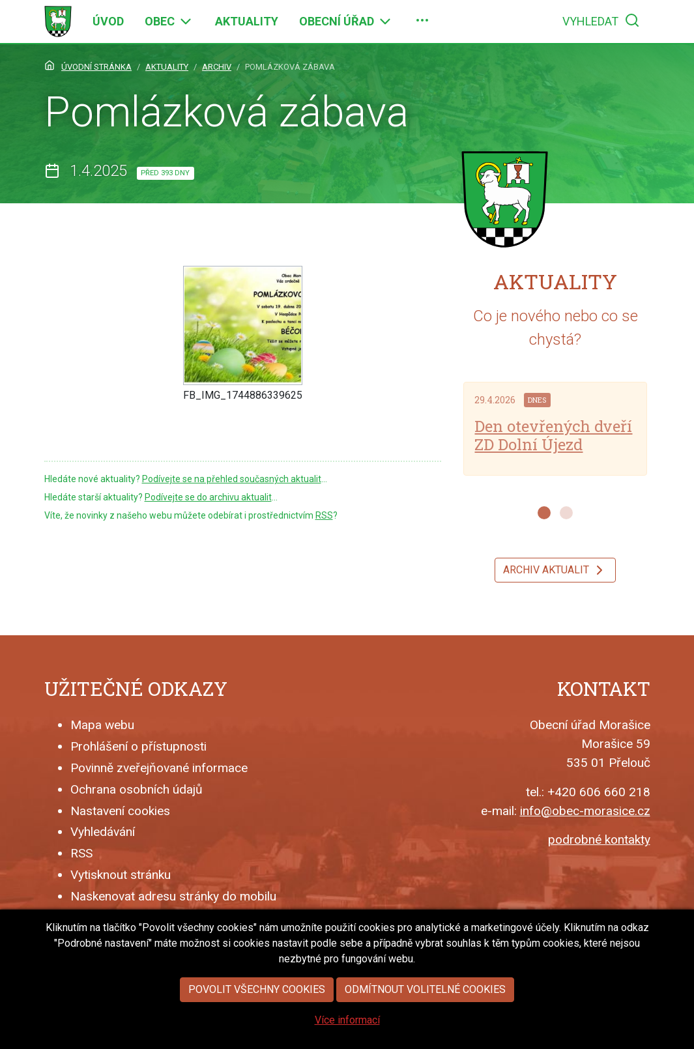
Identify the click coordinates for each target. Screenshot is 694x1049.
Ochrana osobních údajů (136, 789)
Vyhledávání (102, 831)
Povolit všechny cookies (256, 1001)
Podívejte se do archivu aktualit (208, 497)
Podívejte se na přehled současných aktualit (231, 479)
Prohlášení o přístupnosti (138, 746)
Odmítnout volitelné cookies (425, 1001)
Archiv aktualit (555, 570)
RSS (324, 515)
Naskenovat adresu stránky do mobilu (173, 896)
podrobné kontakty (599, 839)
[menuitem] (108, 21)
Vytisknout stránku (120, 874)
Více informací (347, 1032)
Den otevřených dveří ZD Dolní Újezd (553, 435)
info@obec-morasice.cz (585, 810)
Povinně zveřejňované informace (159, 767)
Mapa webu (102, 724)
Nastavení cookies (120, 810)
